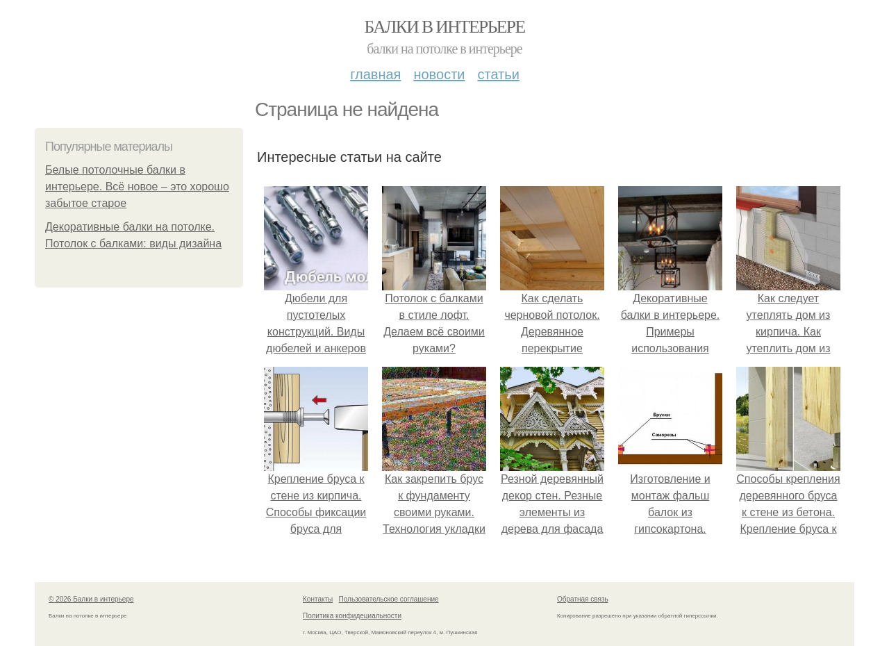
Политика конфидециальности (352, 616)
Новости (439, 74)
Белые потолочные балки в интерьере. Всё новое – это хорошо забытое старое (137, 186)
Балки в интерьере (444, 27)
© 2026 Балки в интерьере (91, 599)
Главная (375, 74)
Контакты (318, 599)
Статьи (498, 74)
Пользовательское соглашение (389, 599)
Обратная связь (582, 599)
